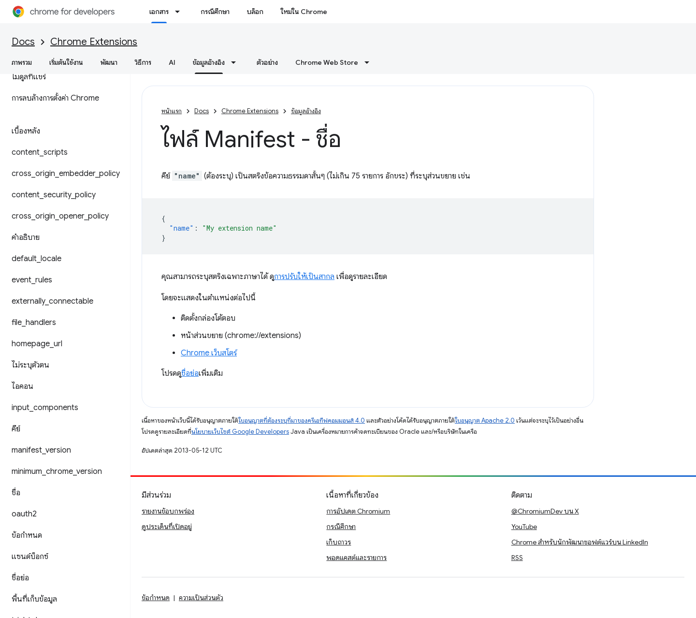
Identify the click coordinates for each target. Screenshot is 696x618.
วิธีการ (143, 62)
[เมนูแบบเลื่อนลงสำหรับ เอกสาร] (180, 11)
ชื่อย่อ (190, 373)
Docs (23, 42)
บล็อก (255, 11)
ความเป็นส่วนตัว (201, 598)
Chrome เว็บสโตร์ (209, 353)
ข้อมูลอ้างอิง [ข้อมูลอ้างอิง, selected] (209, 62)
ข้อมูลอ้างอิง (306, 111)
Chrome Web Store (326, 62)
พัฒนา (109, 62)
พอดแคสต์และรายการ (356, 557)
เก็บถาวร (338, 542)
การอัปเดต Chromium (358, 511)
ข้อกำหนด (156, 598)
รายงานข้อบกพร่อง (168, 511)
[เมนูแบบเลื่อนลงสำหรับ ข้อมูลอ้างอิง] (236, 62)
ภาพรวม (22, 62)
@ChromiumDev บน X (545, 511)
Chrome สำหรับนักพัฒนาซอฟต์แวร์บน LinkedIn (579, 542)
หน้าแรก (171, 111)
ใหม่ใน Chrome (304, 11)
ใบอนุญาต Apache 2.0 (485, 420)
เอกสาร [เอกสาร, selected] (159, 11)
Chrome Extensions (93, 42)
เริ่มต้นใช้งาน (66, 62)
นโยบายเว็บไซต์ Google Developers (240, 431)
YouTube (524, 526)
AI (172, 62)
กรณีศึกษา (215, 11)
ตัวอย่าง (267, 62)
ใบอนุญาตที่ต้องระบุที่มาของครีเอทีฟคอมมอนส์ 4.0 (301, 420)
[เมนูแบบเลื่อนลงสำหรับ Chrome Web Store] (369, 62)
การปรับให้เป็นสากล (304, 276)
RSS (517, 557)
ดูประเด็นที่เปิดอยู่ (167, 526)
